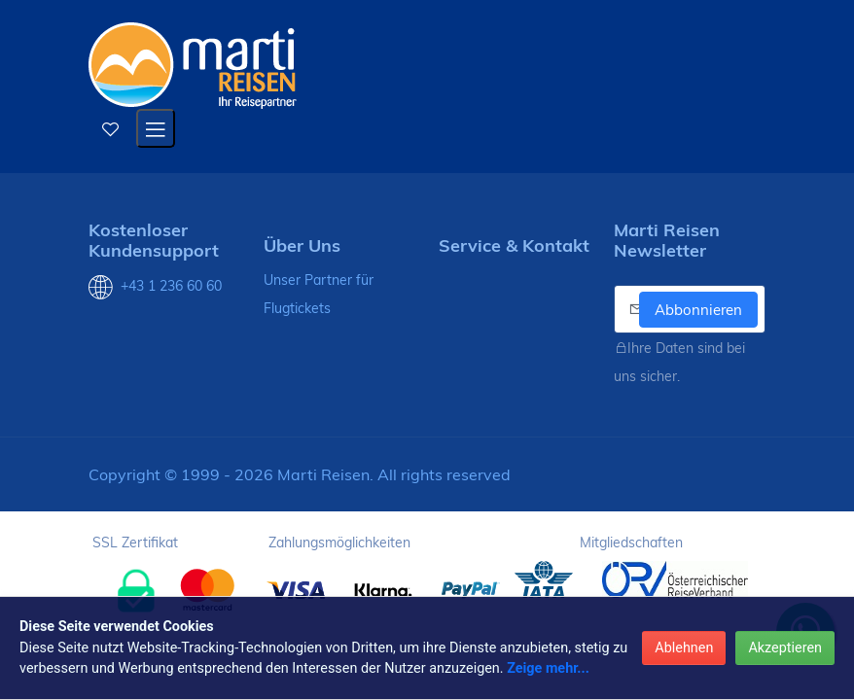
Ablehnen (684, 648)
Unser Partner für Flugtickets (319, 294)
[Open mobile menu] (155, 128)
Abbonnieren (698, 309)
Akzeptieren (785, 648)
